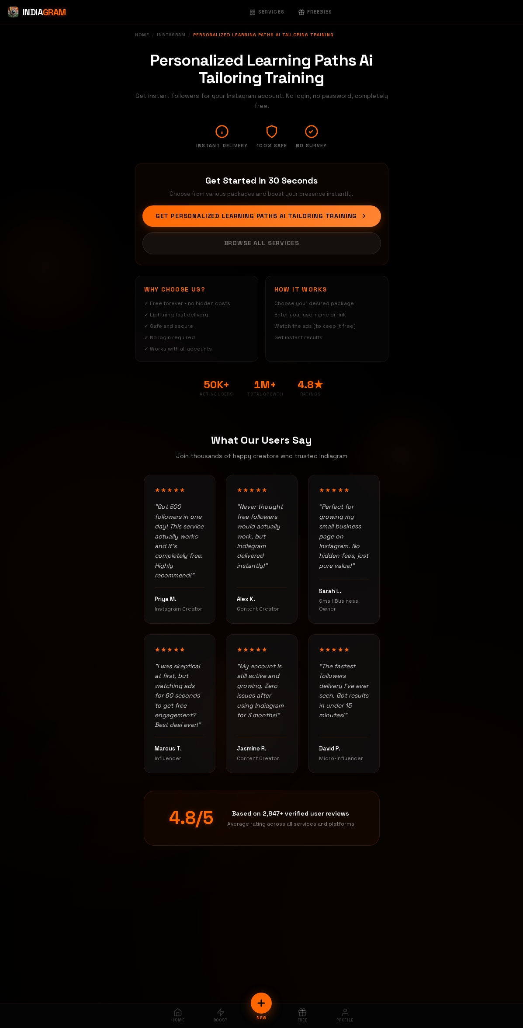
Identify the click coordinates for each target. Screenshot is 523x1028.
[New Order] (261, 1003)
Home (142, 35)
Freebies (315, 12)
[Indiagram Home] (36, 12)
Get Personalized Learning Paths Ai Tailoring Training (262, 216)
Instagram (171, 35)
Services (266, 12)
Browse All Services (261, 243)
